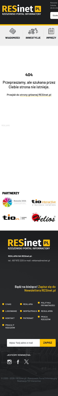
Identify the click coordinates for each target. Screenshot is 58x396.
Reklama (28, 304)
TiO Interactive (34, 381)
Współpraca (30, 311)
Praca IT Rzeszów (10, 326)
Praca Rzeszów (46, 318)
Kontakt (10, 318)
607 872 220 (17, 260)
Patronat (28, 318)
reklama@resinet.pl (41, 260)
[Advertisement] (29, 156)
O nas (8, 304)
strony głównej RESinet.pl (35, 94)
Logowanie (11, 311)
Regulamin (47, 311)
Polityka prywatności (48, 304)
